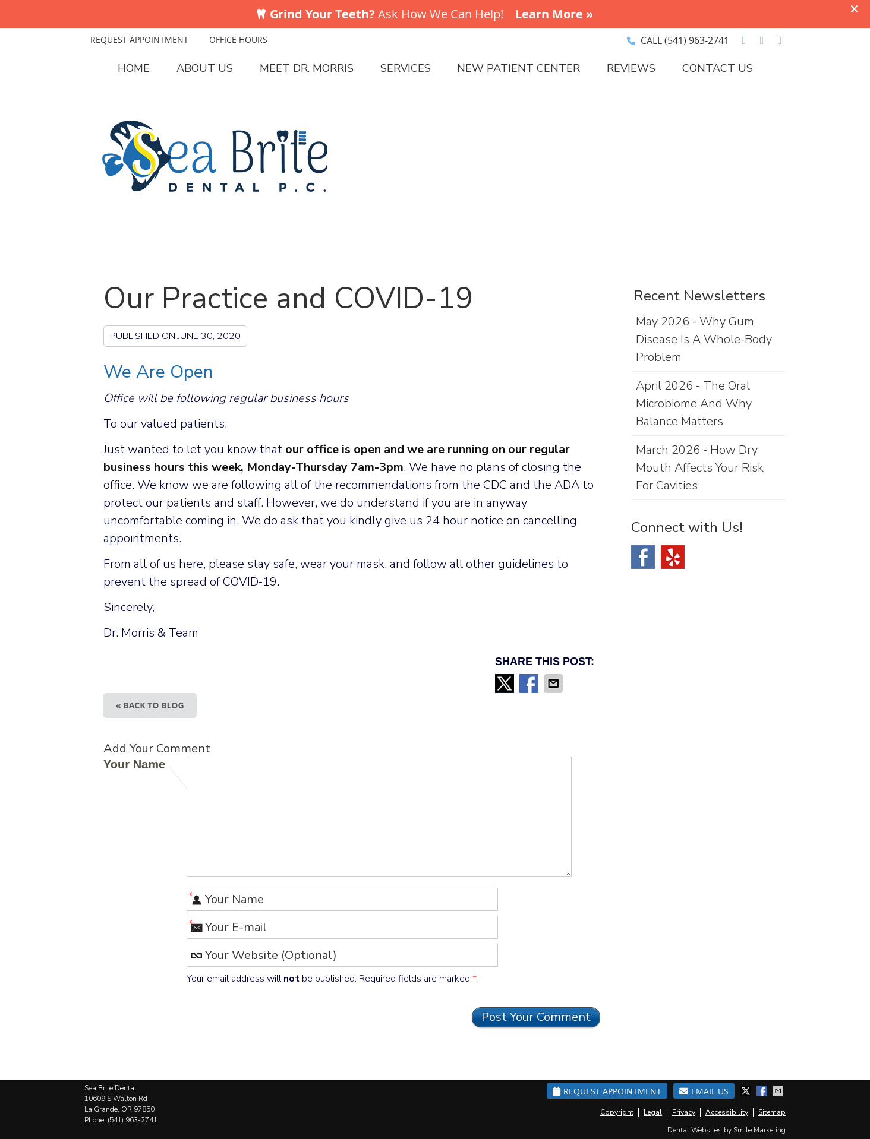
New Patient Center (518, 68)
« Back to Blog (150, 705)
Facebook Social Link (643, 557)
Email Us (704, 1091)
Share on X (505, 683)
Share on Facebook (530, 683)
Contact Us (717, 68)
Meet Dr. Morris (307, 68)
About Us (204, 68)
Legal (653, 1112)
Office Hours (238, 39)
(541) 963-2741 (696, 40)
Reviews (631, 68)
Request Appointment (607, 1091)
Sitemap (772, 1112)
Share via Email (554, 683)
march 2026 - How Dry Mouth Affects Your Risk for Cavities (700, 467)
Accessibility (726, 1112)
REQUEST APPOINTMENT (139, 39)
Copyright (616, 1112)
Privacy (683, 1112)
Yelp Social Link (673, 557)
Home (134, 68)
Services (405, 68)
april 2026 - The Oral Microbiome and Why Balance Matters (694, 403)
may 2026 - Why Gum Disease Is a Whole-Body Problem (704, 339)
